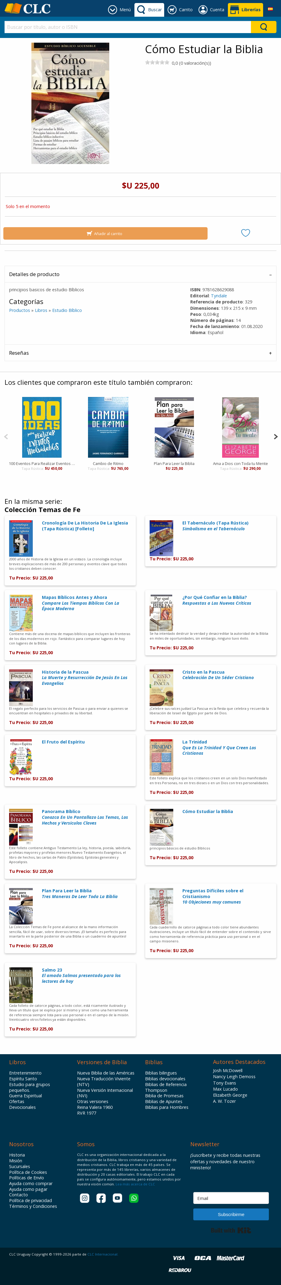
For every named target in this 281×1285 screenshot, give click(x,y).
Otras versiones (92, 1101)
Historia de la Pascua (84, 677)
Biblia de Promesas (164, 1096)
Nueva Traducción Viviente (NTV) (103, 1081)
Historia (17, 1155)
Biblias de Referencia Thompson (166, 1087)
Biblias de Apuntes (163, 1101)
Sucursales (19, 1166)
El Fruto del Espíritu (63, 742)
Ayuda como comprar (30, 1183)
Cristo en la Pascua (218, 675)
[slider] (157, 62)
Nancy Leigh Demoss (234, 1076)
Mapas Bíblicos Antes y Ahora (80, 602)
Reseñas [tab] (19, 352)
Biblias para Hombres (166, 1107)
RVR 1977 (86, 1113)
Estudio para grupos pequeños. (29, 1087)
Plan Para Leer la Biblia (174, 463)
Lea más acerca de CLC (135, 1184)
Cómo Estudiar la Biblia (207, 811)
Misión (15, 1161)
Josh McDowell (227, 1070)
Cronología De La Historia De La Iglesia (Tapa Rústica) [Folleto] (85, 525)
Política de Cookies (28, 1172)
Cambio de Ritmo (108, 463)
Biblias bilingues (161, 1073)
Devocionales (22, 1107)
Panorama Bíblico (85, 816)
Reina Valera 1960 (95, 1107)
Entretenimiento (25, 1073)
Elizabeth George (230, 1095)
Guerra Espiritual (25, 1096)
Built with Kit (231, 1230)
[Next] (275, 436)
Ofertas (16, 1101)
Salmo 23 (81, 975)
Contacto (18, 1195)
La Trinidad (219, 747)
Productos (19, 310)
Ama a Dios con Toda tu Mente (240, 463)
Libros (41, 310)
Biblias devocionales (165, 1079)
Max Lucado (225, 1089)
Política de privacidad (30, 1200)
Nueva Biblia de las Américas (105, 1073)
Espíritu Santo (23, 1079)
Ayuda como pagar (28, 1189)
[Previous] (6, 436)
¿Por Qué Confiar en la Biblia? (216, 600)
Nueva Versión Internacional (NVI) (105, 1093)
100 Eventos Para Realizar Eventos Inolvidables (42, 463)
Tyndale (219, 296)
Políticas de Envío (26, 1178)
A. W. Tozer (224, 1101)
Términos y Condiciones (33, 1206)
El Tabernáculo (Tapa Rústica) (215, 525)
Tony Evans (224, 1083)
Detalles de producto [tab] (34, 274)
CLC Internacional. (102, 1254)
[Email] (231, 1198)
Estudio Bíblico (67, 310)
